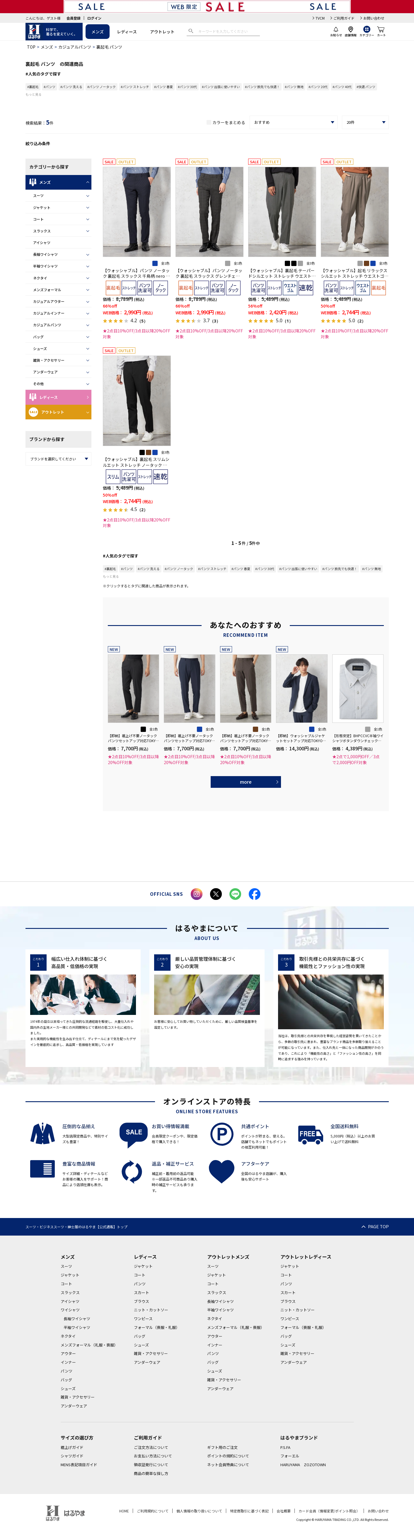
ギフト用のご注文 (222, 1447)
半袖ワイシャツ (45, 265)
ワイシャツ (70, 1310)
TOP (31, 47)
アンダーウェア (45, 371)
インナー (68, 1362)
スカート (141, 1292)
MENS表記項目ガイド (79, 1464)
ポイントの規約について (228, 1456)
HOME (124, 1510)
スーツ (38, 195)
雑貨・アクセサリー (48, 360)
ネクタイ (40, 277)
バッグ (38, 336)
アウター (68, 1353)
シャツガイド (72, 1456)
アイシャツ (41, 242)
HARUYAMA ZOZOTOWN (303, 1464)
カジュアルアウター (48, 301)
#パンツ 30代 (187, 86)
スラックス (42, 230)
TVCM (320, 18)
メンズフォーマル (47, 289)
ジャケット (41, 207)
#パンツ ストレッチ (135, 86)
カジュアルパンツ (74, 47)
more (246, 781)
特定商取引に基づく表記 (249, 1510)
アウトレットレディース (305, 1256)
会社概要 (284, 1510)
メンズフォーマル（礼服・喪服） (89, 1345)
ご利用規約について (152, 1510)
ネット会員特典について (228, 1464)
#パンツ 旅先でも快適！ (262, 86)
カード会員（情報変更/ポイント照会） (329, 1510)
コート (38, 219)
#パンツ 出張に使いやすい (221, 86)
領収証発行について (151, 1464)
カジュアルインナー (48, 313)
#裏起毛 (33, 86)
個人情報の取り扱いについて (199, 1510)
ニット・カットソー (151, 1310)
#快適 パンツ (366, 86)
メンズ (97, 32)
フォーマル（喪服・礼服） (157, 1327)
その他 (38, 383)
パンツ (66, 1371)
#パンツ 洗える (71, 86)
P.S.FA (285, 1447)
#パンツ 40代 (342, 86)
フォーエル (289, 1456)
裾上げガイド (72, 1447)
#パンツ (49, 86)
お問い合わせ (373, 18)
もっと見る (33, 94)
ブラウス (141, 1301)
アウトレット (162, 32)
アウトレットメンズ (228, 1256)
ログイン (94, 18)
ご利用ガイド (344, 18)
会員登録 (74, 18)
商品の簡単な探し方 (151, 1473)
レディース (127, 32)
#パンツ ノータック (101, 86)
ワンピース (143, 1318)
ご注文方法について (151, 1447)
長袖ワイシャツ (45, 254)
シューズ (40, 348)
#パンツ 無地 (294, 86)
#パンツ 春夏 (163, 86)
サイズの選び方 (77, 1437)
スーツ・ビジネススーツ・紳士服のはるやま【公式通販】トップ (76, 1226)
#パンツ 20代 (318, 86)
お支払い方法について (153, 1456)
